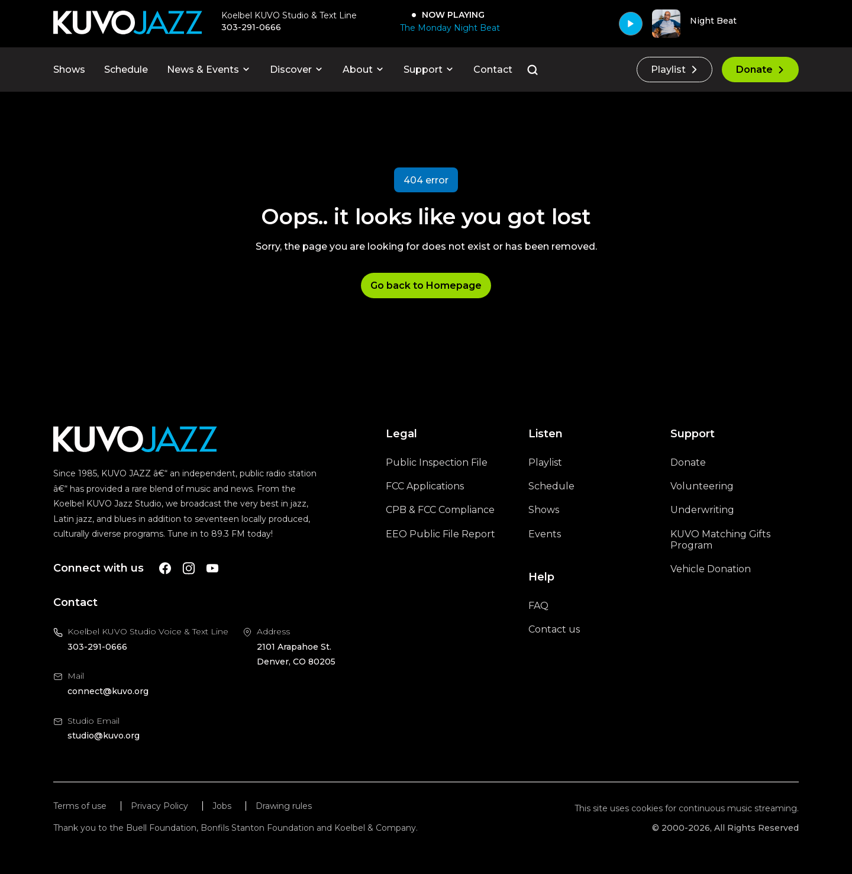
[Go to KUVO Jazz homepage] (127, 23)
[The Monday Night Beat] (447, 27)
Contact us (554, 629)
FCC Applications (425, 486)
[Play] (631, 24)
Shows (69, 69)
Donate (760, 69)
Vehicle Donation (710, 569)
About (364, 69)
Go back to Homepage (426, 285)
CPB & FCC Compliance (440, 509)
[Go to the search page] (532, 70)
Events (544, 534)
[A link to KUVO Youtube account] (212, 568)
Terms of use (79, 806)
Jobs (221, 806)
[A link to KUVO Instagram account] (189, 568)
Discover (297, 69)
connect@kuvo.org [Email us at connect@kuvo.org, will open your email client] (108, 691)
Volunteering (702, 486)
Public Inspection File (437, 462)
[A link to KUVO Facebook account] (165, 568)
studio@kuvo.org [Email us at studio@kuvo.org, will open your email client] (103, 735)
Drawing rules (284, 806)
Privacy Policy (159, 806)
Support (429, 69)
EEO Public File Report (440, 534)
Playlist (674, 69)
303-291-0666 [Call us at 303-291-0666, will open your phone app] (97, 646)
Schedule (126, 69)
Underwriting (702, 509)
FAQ (538, 605)
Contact (492, 69)
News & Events (209, 69)
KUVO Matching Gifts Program (720, 539)
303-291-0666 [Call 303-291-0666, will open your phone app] (251, 27)
